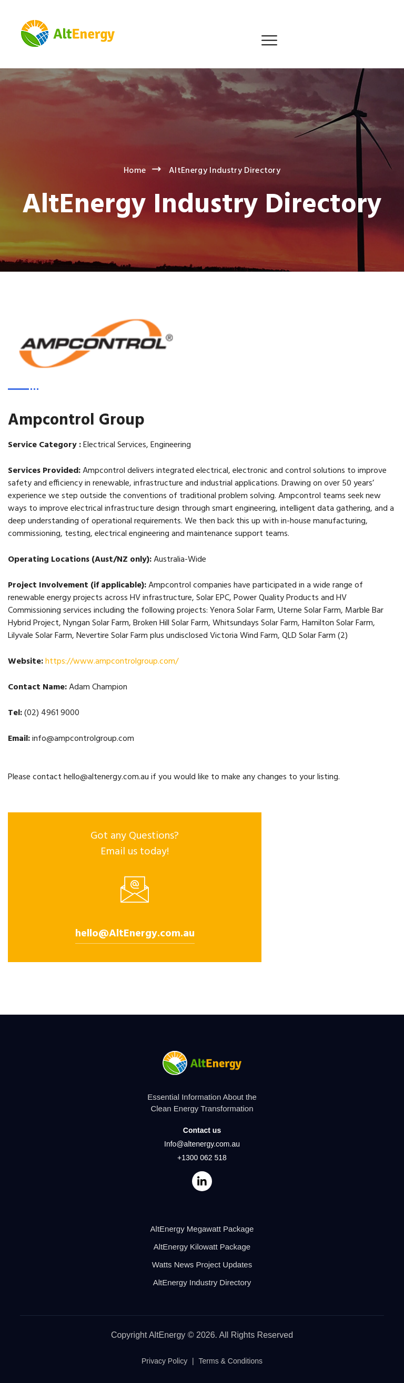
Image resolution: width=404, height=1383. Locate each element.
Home (135, 171)
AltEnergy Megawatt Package (202, 1228)
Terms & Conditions (230, 1361)
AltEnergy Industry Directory (202, 1282)
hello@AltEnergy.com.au (135, 933)
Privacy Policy (164, 1361)
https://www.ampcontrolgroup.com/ (111, 661)
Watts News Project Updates (202, 1264)
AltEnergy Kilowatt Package (202, 1246)
